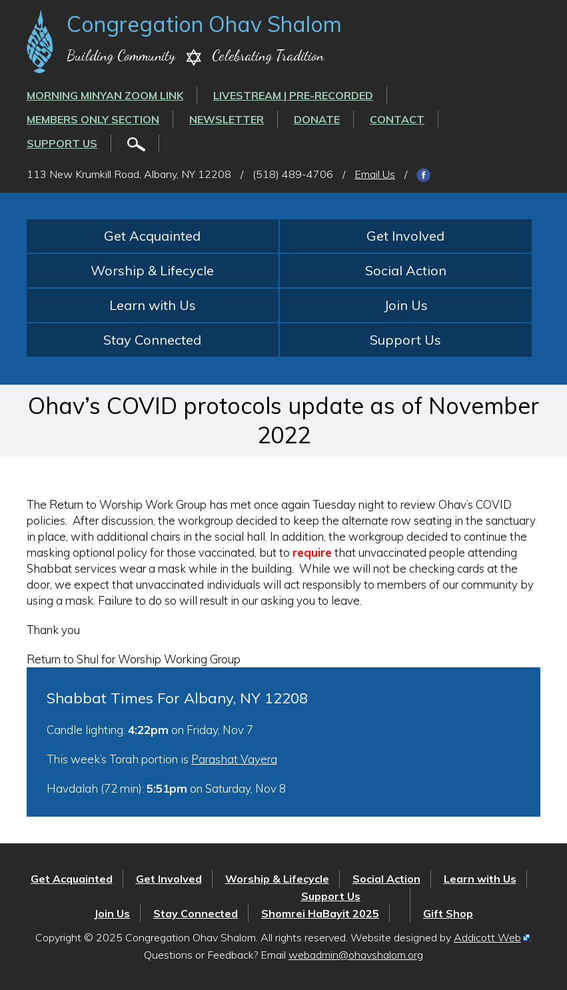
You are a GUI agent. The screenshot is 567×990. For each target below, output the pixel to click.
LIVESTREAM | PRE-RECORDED (293, 95)
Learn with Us (152, 305)
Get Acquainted (152, 235)
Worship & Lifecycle (152, 270)
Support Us (62, 143)
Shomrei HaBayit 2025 (320, 913)
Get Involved (405, 235)
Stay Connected (152, 339)
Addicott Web (487, 937)
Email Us (374, 174)
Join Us (406, 305)
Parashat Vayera (234, 759)
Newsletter (226, 119)
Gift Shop (448, 913)
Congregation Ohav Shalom (204, 24)
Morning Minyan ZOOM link (105, 95)
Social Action (405, 270)
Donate (317, 119)
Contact (397, 119)
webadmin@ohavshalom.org (355, 954)
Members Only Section (93, 119)
